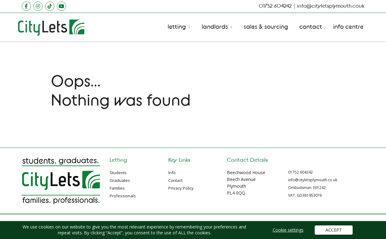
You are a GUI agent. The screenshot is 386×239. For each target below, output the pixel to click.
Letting (177, 27)
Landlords (215, 27)
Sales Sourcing (266, 27)
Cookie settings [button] (288, 230)
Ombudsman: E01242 (307, 187)
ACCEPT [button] (333, 230)
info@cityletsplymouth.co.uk (312, 179)
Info (172, 172)
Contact (310, 27)
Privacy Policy (181, 188)
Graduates (120, 180)
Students (118, 172)
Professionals (123, 196)
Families (117, 188)
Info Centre (348, 27)
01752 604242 (300, 172)
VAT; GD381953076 (305, 195)
